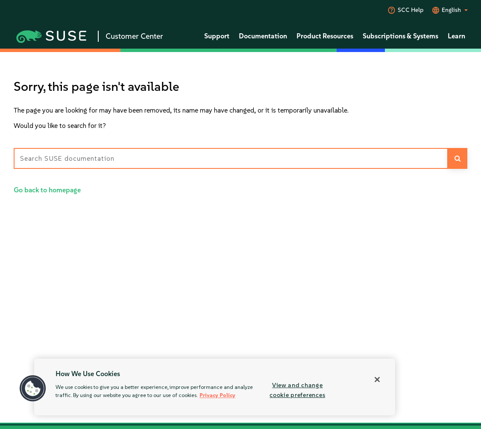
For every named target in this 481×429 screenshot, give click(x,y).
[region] (214, 387)
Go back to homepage (47, 190)
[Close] (377, 379)
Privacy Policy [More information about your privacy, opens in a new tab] (217, 395)
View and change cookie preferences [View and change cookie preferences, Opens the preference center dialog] (297, 390)
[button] (33, 388)
